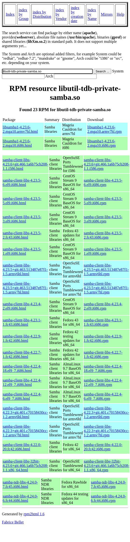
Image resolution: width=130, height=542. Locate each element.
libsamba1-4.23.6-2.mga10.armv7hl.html (20, 129)
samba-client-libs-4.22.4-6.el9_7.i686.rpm (103, 396)
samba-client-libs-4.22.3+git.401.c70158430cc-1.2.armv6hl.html (25, 412)
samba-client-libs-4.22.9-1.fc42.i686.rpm (103, 338)
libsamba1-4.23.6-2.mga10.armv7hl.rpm (104, 129)
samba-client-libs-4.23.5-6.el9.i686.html (22, 182)
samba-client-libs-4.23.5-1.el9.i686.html (22, 251)
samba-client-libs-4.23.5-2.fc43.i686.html (22, 235)
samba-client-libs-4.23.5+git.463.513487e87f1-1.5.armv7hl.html (25, 287)
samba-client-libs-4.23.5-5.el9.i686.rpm (103, 201)
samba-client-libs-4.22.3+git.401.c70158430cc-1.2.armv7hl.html (25, 430)
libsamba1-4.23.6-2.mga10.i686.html (17, 143)
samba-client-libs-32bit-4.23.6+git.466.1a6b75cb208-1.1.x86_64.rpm (106, 465)
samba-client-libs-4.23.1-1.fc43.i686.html (22, 322)
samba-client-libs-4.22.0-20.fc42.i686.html (22, 447)
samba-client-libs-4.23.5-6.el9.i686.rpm (103, 182)
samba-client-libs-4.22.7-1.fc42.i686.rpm (103, 354)
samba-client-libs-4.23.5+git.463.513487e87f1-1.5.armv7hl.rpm (106, 287)
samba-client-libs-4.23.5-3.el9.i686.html (22, 219)
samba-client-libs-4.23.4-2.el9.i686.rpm (103, 306)
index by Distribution (42, 14)
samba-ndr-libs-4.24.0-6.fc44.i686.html (20, 498)
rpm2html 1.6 (34, 514)
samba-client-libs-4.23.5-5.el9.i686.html (22, 201)
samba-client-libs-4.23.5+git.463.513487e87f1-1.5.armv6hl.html (25, 269)
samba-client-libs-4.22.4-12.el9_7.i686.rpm (103, 382)
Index (10, 14)
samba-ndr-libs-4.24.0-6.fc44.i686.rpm (108, 498)
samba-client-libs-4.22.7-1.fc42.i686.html (22, 354)
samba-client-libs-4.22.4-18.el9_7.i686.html (22, 368)
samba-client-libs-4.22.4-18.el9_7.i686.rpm (103, 368)
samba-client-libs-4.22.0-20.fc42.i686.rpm (103, 447)
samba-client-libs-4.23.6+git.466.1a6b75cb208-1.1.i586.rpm (106, 164)
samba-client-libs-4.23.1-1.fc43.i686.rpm (103, 322)
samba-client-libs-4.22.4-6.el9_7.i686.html (22, 396)
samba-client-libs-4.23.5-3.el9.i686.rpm (103, 219)
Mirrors (107, 14)
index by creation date (77, 14)
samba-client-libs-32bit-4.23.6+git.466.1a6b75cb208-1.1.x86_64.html (25, 465)
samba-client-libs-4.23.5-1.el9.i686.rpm (103, 251)
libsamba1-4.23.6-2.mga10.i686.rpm (101, 143)
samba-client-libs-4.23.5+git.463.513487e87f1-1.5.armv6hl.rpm (106, 269)
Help (120, 14)
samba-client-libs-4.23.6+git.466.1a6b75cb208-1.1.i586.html (25, 164)
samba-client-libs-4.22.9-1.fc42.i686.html (22, 338)
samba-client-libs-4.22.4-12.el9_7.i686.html (22, 382)
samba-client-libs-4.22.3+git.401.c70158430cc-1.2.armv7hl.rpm (106, 430)
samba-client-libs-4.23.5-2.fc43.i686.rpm (103, 235)
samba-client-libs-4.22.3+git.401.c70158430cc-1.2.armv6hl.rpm (106, 412)
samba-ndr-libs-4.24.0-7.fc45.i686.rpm (108, 484)
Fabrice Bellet (13, 522)
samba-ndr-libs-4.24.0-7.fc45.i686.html (20, 484)
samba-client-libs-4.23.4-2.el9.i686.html (22, 306)
